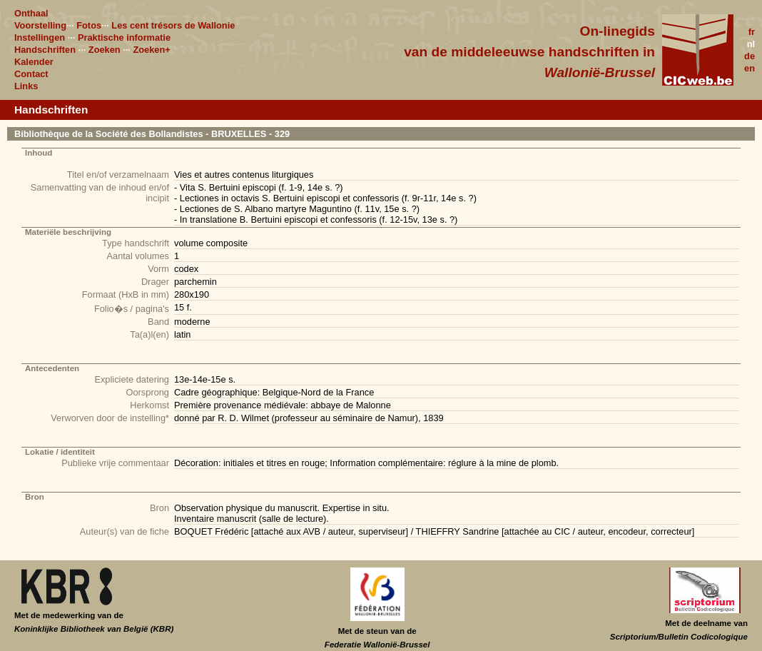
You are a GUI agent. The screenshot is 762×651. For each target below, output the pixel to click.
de (749, 56)
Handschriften (45, 49)
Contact (31, 74)
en (749, 68)
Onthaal (31, 13)
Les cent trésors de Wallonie (173, 25)
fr (751, 31)
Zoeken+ (151, 49)
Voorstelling (40, 25)
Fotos (88, 25)
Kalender (34, 61)
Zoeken (104, 49)
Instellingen (39, 37)
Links (26, 86)
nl (751, 44)
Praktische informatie (124, 37)
